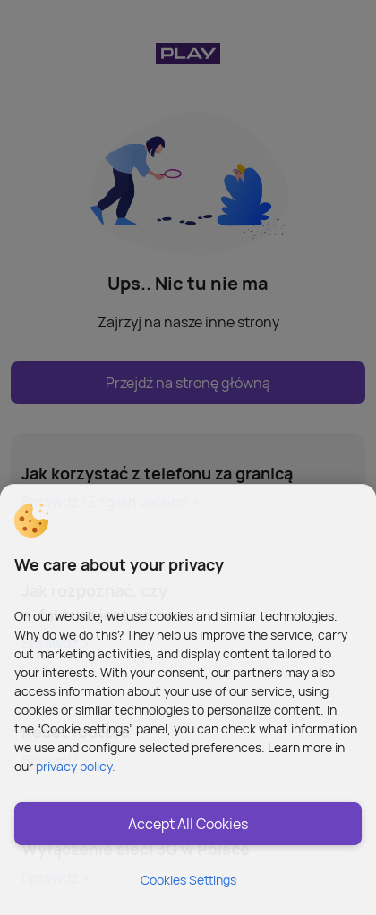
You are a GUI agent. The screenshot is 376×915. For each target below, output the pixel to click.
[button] (31, 520)
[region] (188, 699)
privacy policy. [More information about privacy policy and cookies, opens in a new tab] (75, 766)
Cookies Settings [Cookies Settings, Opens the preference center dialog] (188, 879)
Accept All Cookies (188, 824)
